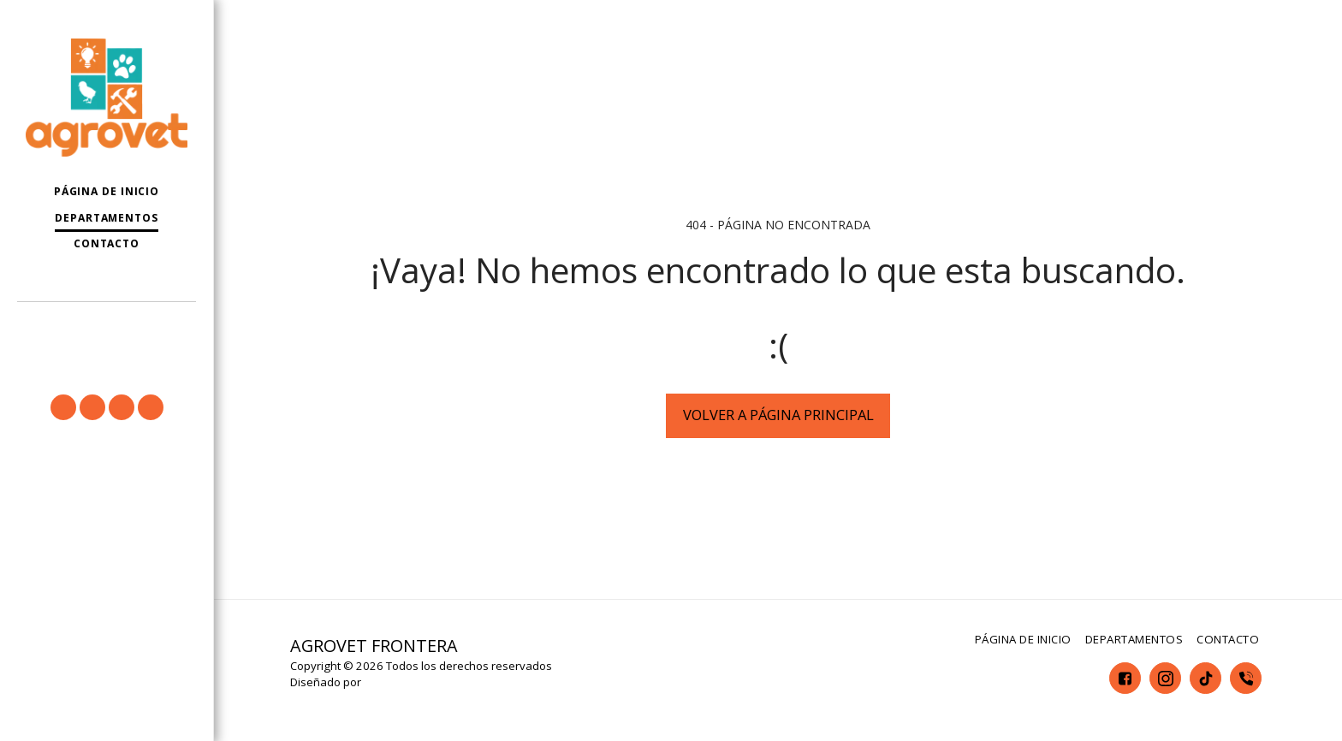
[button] (106, 326)
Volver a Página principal (778, 414)
